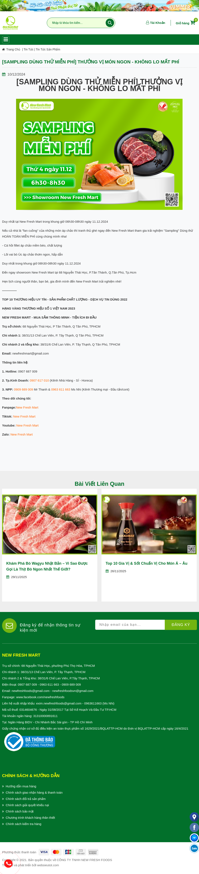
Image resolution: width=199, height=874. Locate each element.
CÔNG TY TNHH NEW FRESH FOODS (84, 860)
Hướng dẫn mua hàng (21, 786)
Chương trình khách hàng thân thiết (30, 817)
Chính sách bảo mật (20, 811)
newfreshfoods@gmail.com (30, 691)
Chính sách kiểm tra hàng (23, 824)
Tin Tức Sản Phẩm (48, 49)
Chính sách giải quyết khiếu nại (27, 805)
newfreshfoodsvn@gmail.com (72, 691)
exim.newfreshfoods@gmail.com (58, 703)
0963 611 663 (60, 389)
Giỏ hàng (186, 23)
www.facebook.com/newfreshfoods (40, 697)
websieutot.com (48, 865)
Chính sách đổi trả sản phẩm (26, 799)
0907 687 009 (27, 684)
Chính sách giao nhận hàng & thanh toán (34, 792)
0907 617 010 (39, 380)
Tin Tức (28, 49)
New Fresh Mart (27, 407)
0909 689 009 (23, 389)
